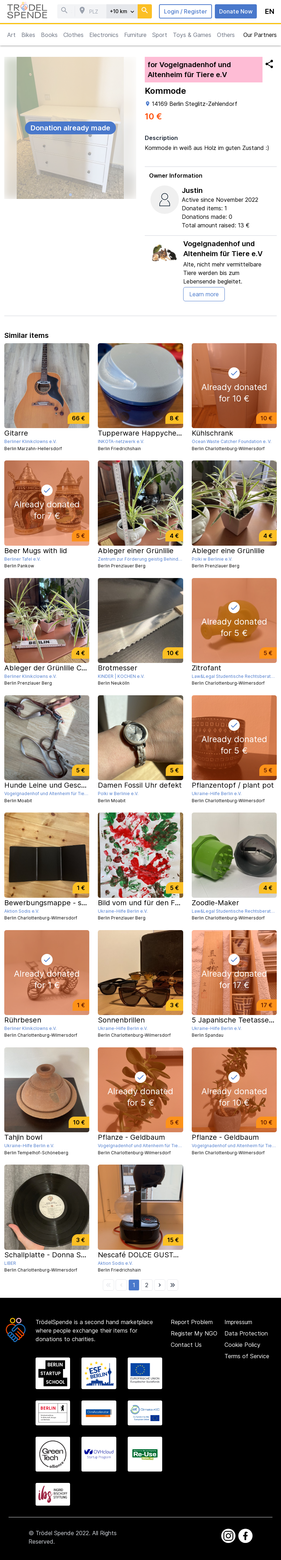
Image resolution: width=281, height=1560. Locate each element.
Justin (192, 190)
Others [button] (226, 34)
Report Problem (192, 1322)
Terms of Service (246, 1356)
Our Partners (260, 34)
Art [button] (11, 34)
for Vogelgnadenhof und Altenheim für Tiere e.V (189, 69)
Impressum (238, 1322)
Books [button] (49, 34)
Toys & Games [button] (192, 34)
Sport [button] (159, 34)
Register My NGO (194, 1333)
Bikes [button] (28, 34)
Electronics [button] (103, 34)
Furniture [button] (135, 34)
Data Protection (246, 1333)
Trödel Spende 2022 (62, 1533)
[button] (133, 1285)
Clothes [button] (73, 34)
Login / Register (185, 11)
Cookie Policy (242, 1344)
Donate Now (236, 11)
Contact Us (186, 1344)
